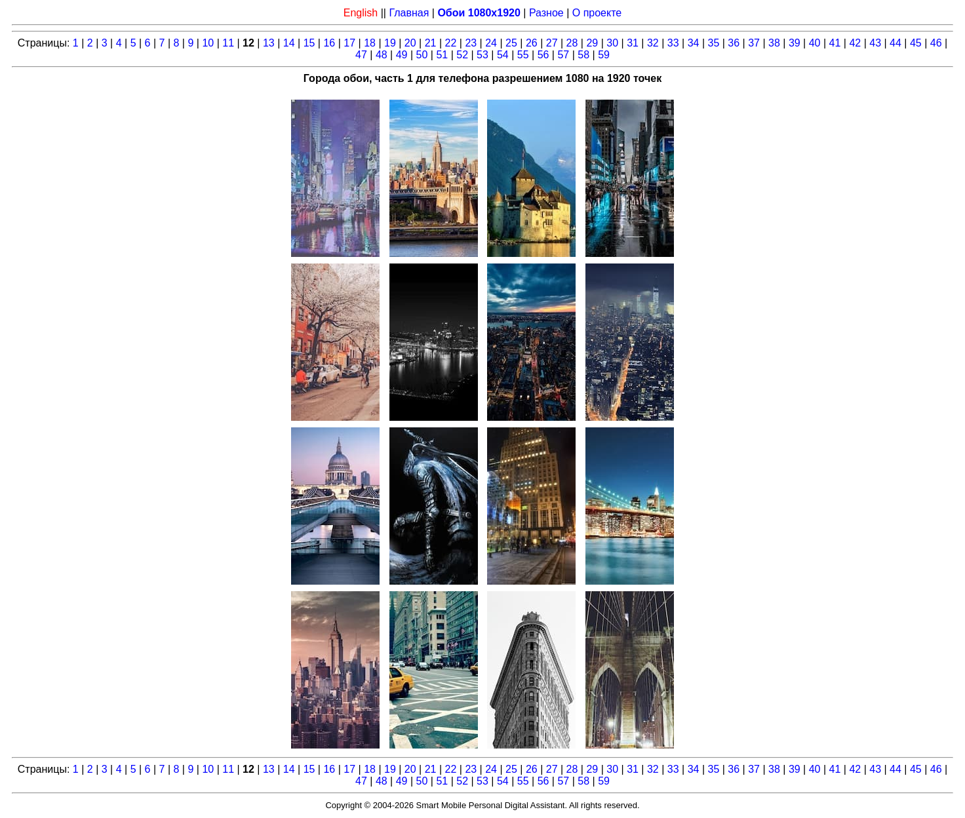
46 (936, 43)
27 (552, 43)
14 (289, 43)
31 (633, 43)
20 (410, 43)
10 (208, 43)
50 (422, 54)
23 (471, 43)
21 (431, 43)
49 (402, 54)
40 (815, 43)
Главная (409, 12)
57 (563, 54)
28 (572, 43)
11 (228, 43)
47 (361, 54)
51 (442, 54)
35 (714, 43)
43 (875, 43)
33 (673, 43)
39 (794, 43)
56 (543, 54)
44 (895, 43)
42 (855, 43)
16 (329, 43)
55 (523, 54)
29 (592, 43)
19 (390, 43)
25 (511, 43)
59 (604, 54)
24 (491, 43)
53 (482, 54)
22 (451, 43)
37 (754, 43)
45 (916, 43)
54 (503, 54)
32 (653, 43)
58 (583, 54)
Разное (546, 12)
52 (462, 54)
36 (733, 43)
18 (370, 43)
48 (381, 54)
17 (349, 43)
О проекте (596, 12)
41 (835, 43)
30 (612, 43)
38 (774, 43)
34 (693, 43)
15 (309, 43)
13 (269, 43)
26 (532, 43)
